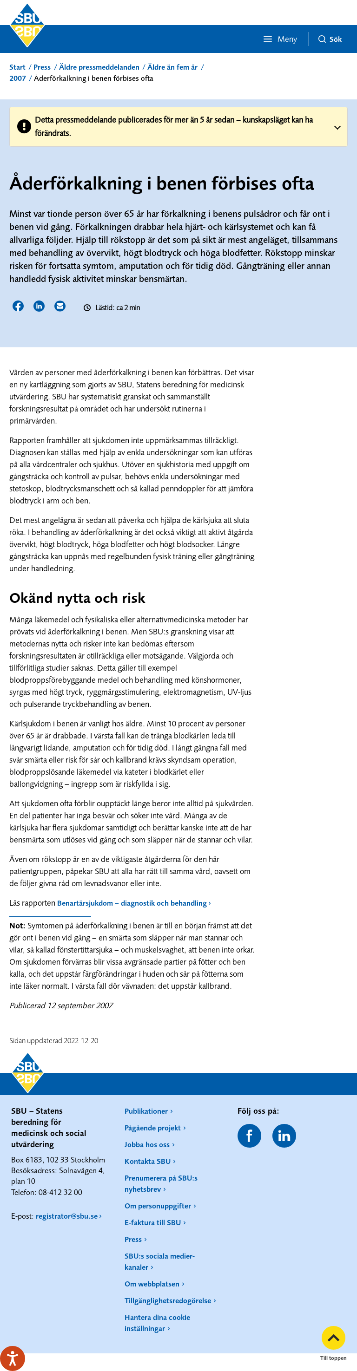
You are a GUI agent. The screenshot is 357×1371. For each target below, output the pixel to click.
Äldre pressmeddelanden (99, 67)
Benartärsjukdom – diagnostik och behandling (132, 903)
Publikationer (146, 1111)
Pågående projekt (153, 1128)
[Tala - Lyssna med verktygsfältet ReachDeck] (12, 1358)
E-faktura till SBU (153, 1222)
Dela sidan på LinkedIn (39, 306)
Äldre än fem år (172, 67)
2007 (17, 78)
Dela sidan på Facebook (19, 306)
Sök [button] (330, 39)
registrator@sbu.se (67, 1216)
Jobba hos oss (147, 1144)
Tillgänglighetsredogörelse (168, 1300)
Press (42, 67)
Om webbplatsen (152, 1284)
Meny (279, 39)
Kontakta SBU (148, 1161)
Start (17, 67)
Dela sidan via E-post (60, 306)
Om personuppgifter (158, 1206)
